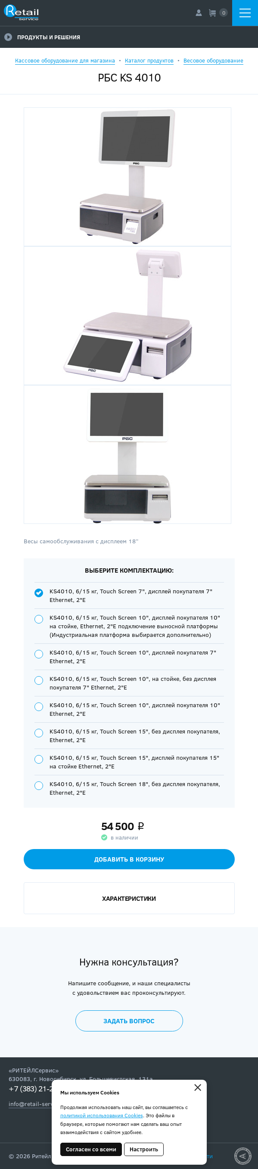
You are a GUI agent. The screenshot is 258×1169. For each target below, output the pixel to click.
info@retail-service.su (39, 1104)
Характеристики (128, 898)
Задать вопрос (129, 1020)
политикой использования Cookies (101, 1115)
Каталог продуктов (149, 60)
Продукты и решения (42, 37)
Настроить (144, 1149)
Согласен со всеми (91, 1149)
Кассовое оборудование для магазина (65, 60)
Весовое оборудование (213, 60)
